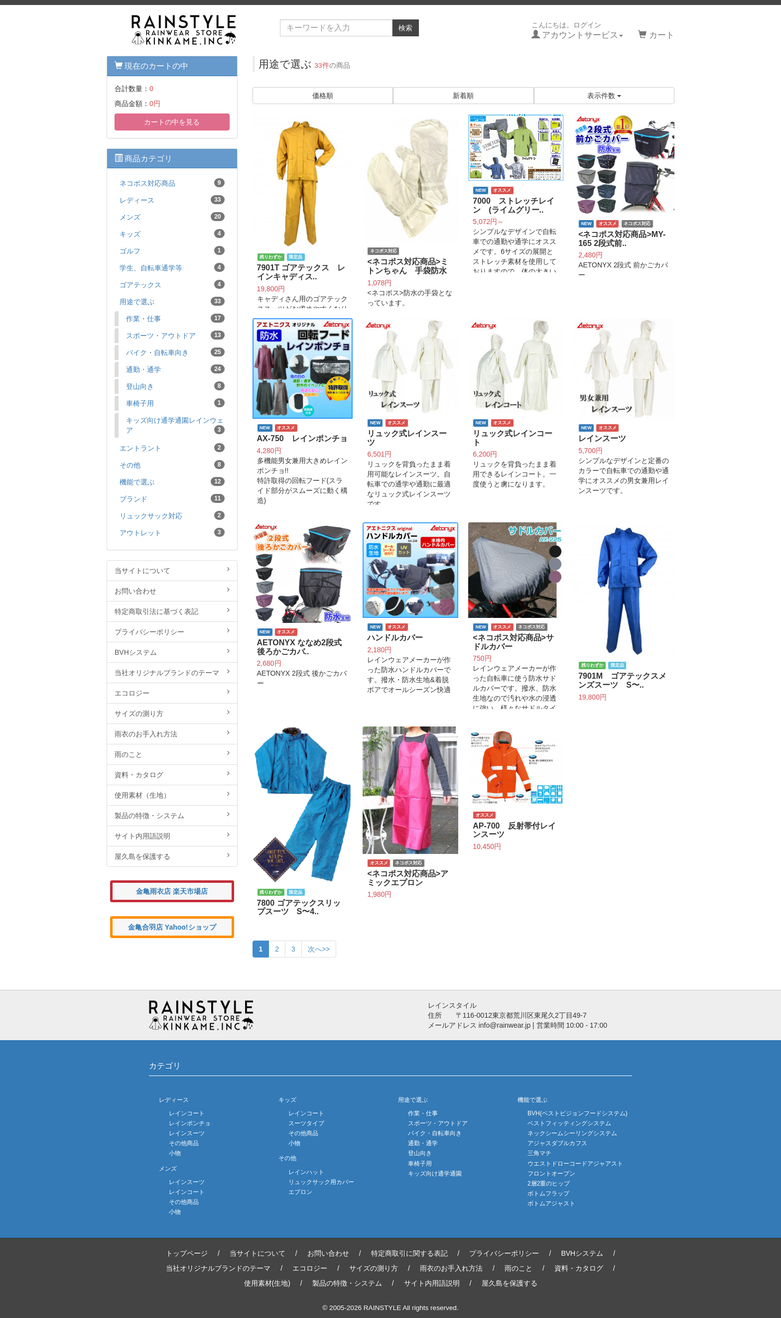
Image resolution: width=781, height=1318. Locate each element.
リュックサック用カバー (321, 1182)
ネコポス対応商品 (172, 182)
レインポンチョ (190, 1123)
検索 (405, 28)
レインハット (306, 1172)
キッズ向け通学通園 (435, 1173)
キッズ (172, 233)
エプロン (300, 1192)
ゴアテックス (172, 284)
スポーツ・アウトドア (175, 335)
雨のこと (172, 753)
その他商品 (184, 1143)
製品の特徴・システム (172, 815)
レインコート (187, 1113)
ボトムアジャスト (551, 1203)
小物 (175, 1153)
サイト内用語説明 (172, 835)
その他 (172, 464)
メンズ (172, 216)
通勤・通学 (175, 368)
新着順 (463, 96)
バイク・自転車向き (175, 352)
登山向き (175, 385)
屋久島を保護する (172, 855)
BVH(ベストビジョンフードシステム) (577, 1113)
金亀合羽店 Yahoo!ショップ (172, 927)
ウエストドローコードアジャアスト (575, 1163)
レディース (172, 199)
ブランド (172, 498)
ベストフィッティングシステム (569, 1123)
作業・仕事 (175, 318)
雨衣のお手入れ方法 (172, 733)
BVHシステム (172, 651)
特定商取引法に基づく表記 (172, 610)
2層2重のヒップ (548, 1183)
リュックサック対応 (172, 515)
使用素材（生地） (172, 794)
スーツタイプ (306, 1123)
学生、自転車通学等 (172, 267)
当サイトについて (172, 570)
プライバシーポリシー (172, 631)
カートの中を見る (172, 122)
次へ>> (319, 949)
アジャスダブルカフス (557, 1143)
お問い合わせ (172, 590)
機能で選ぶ (172, 481)
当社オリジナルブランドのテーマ (172, 672)
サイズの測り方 (172, 713)
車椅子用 (175, 402)
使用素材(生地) (267, 1283)
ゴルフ (172, 250)
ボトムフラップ (548, 1193)
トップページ (187, 1253)
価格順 (322, 96)
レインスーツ (187, 1133)
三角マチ (539, 1153)
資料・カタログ (172, 774)
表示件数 (604, 96)
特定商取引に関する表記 (409, 1253)
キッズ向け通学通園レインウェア (175, 425)
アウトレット (172, 532)
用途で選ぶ (172, 301)
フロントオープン (551, 1173)
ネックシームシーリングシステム (572, 1133)
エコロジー (172, 692)
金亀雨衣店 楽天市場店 (172, 891)
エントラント (172, 447)
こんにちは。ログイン (577, 30)
